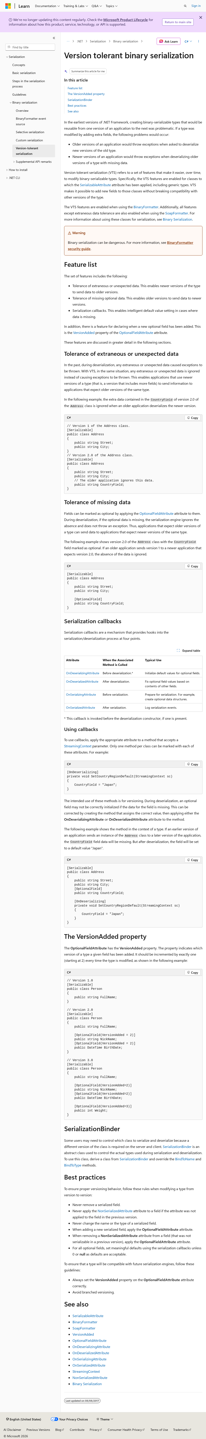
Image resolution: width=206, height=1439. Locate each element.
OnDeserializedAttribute (82, 681)
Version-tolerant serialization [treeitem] (27, 151)
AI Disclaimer (12, 1430)
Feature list (75, 88)
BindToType (72, 1165)
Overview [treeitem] (22, 110)
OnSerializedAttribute (80, 707)
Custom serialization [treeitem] (29, 140)
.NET (80, 41)
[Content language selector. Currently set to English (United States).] (24, 1419)
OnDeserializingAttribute (82, 673)
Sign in (196, 6)
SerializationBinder (80, 100)
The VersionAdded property (86, 94)
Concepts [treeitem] (18, 65)
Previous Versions (38, 1430)
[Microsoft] (8, 6)
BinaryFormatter (146, 206)
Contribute (77, 1430)
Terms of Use (159, 1430)
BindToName (185, 1159)
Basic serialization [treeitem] (24, 73)
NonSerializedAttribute (115, 1210)
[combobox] (30, 47)
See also (73, 111)
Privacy (94, 1430)
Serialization (98, 41)
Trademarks (181, 1430)
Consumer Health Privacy (125, 1430)
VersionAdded (84, 332)
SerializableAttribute (95, 184)
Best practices (77, 105)
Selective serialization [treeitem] (30, 132)
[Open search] (185, 6)
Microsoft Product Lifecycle (125, 19)
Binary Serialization (177, 219)
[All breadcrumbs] (68, 41)
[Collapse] (54, 38)
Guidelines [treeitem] (19, 94)
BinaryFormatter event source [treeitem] (31, 121)
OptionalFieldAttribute (136, 332)
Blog (58, 1430)
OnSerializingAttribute (81, 694)
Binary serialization (125, 41)
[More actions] (198, 41)
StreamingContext (77, 746)
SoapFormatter (176, 213)
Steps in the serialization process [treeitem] (28, 84)
